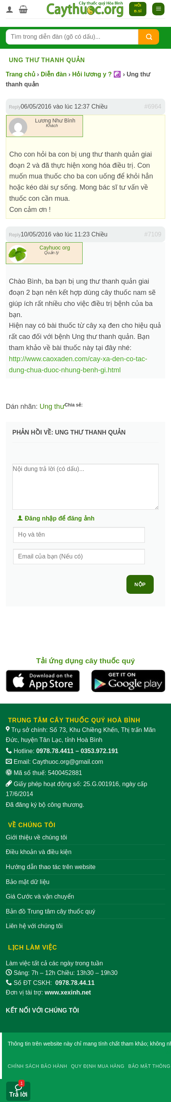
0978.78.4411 (55, 751)
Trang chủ (20, 74)
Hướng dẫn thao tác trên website (51, 867)
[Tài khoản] (9, 9)
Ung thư (52, 406)
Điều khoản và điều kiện (38, 852)
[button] (23, 9)
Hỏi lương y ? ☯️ (96, 74)
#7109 (153, 234)
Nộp (140, 584)
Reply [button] (15, 107)
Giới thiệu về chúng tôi (36, 837)
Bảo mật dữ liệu (28, 882)
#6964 (153, 106)
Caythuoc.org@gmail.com (67, 761)
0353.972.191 (99, 751)
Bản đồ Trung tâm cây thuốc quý (50, 911)
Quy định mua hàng (98, 1066)
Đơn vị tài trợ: (48, 992)
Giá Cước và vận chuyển (40, 896)
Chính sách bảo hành (37, 1066)
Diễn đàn (54, 74)
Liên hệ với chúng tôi (34, 926)
